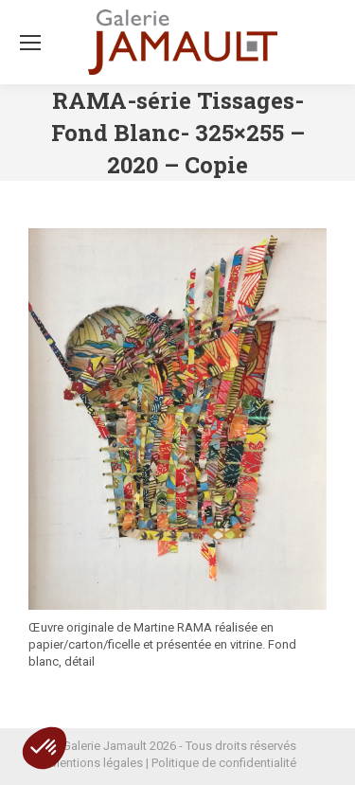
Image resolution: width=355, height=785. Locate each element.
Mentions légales (96, 763)
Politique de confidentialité (223, 763)
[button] (44, 748)
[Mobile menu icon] (30, 42)
